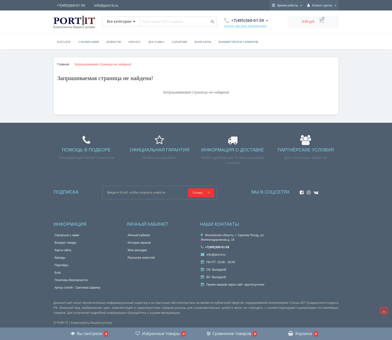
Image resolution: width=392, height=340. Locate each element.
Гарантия (179, 42)
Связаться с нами (66, 235)
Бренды (59, 257)
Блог (57, 272)
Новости (113, 42)
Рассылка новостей (141, 257)
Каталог (64, 42)
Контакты (202, 42)
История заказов (139, 242)
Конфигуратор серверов (238, 42)
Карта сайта (62, 250)
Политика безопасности (71, 280)
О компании (88, 42)
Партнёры (61, 265)
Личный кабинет (139, 235)
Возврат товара (65, 242)
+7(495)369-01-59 (71, 5)
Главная (63, 64)
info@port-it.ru (106, 5)
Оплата (134, 42)
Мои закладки (137, 250)
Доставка (156, 42)
